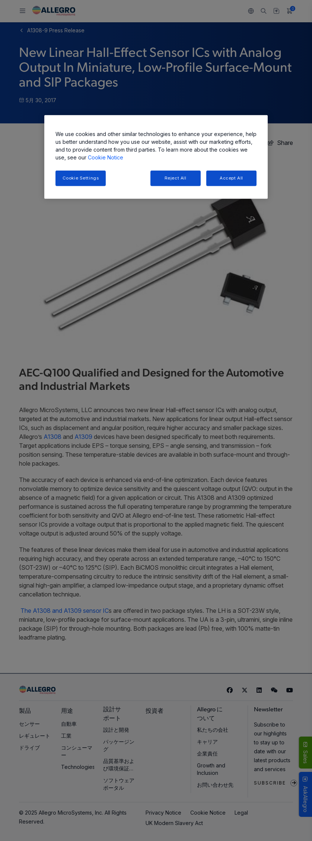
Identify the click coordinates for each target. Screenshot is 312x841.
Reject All (176, 178)
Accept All (231, 178)
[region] (156, 157)
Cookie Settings (81, 178)
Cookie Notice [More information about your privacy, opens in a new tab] (105, 157)
